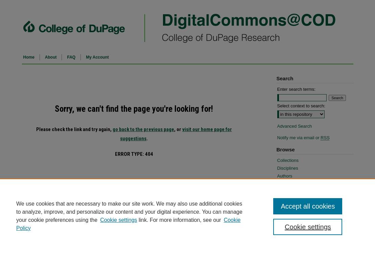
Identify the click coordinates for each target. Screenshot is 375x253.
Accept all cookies (308, 206)
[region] (187, 215)
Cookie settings (118, 220)
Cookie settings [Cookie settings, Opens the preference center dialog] (308, 227)
